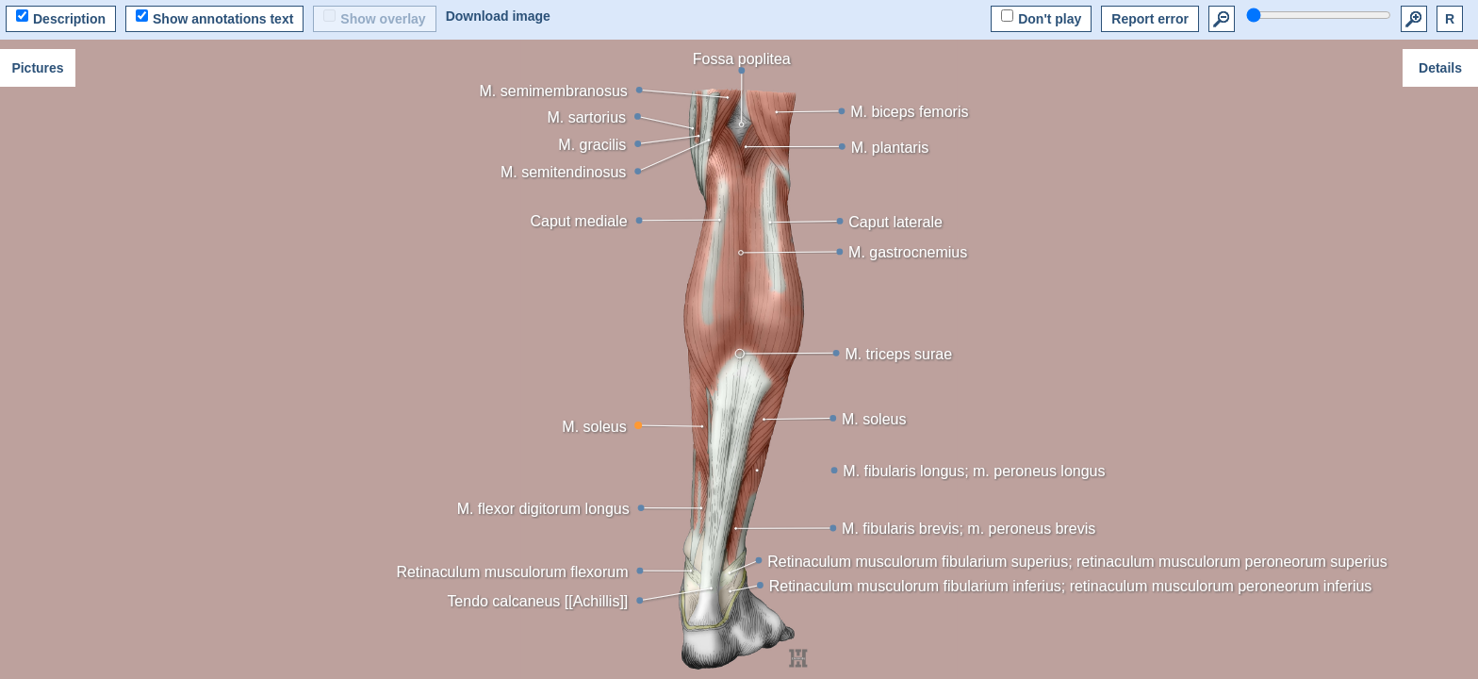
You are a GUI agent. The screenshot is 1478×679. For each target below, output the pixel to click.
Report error (1150, 18)
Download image (498, 16)
